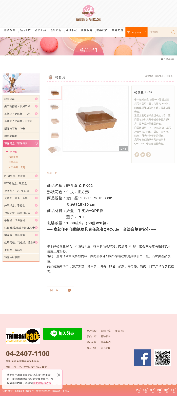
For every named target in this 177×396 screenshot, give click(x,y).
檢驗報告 (86, 30)
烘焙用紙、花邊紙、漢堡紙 (19, 242)
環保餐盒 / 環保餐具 (16, 143)
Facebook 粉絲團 (142, 357)
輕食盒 (13, 151)
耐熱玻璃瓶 (10, 135)
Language (138, 32)
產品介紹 (40, 30)
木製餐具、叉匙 (17, 167)
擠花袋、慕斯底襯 (14, 235)
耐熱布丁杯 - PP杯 (15, 128)
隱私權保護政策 (42, 383)
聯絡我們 (102, 30)
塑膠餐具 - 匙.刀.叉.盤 (16, 190)
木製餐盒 (13, 162)
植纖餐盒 (13, 157)
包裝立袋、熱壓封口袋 (17, 212)
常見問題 (117, 30)
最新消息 (56, 30)
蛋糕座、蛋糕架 (13, 249)
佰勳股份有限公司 (88, 13)
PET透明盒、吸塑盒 (15, 183)
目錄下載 (71, 30)
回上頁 (54, 290)
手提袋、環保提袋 (14, 220)
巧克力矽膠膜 (12, 257)
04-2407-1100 (28, 353)
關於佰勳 (9, 30)
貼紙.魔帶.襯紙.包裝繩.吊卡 (19, 227)
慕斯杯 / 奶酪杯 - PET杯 (18, 121)
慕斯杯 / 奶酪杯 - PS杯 (17, 113)
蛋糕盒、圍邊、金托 (16, 198)
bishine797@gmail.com (25, 361)
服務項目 (120, 330)
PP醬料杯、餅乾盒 (15, 175)
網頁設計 (56, 391)
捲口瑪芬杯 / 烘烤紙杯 (17, 106)
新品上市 (25, 30)
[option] (95, 118)
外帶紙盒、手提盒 (14, 205)
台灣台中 (29, 367)
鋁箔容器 (9, 99)
